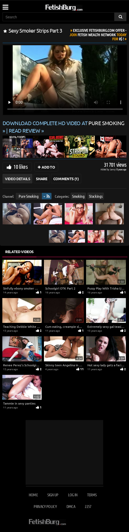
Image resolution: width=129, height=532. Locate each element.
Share (41, 178)
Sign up (52, 494)
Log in (72, 494)
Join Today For (98, 34)
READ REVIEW (24, 130)
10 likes (20, 166)
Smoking (78, 196)
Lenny (113, 169)
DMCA (70, 506)
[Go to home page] (73, 7)
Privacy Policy (45, 506)
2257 (88, 506)
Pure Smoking (29, 196)
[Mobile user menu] (5, 5)
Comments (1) (66, 178)
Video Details (17, 178)
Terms (92, 494)
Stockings (95, 196)
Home (33, 494)
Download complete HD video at (63, 123)
